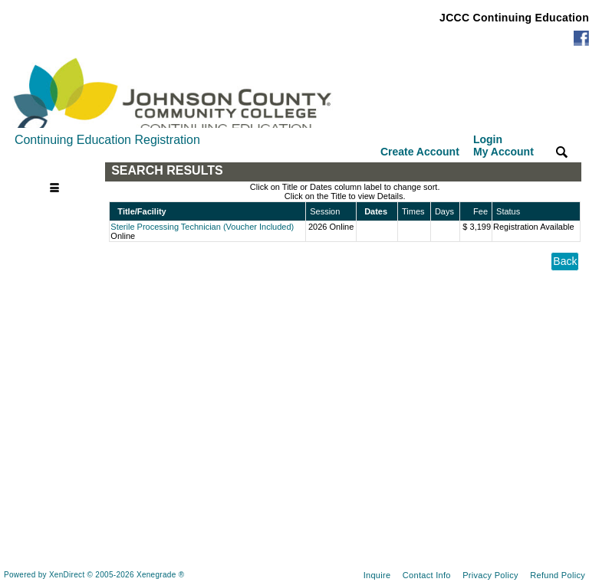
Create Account (419, 152)
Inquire (377, 575)
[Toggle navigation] (58, 171)
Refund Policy (557, 575)
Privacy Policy (490, 575)
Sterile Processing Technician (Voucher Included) (202, 226)
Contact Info (427, 575)
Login (503, 145)
